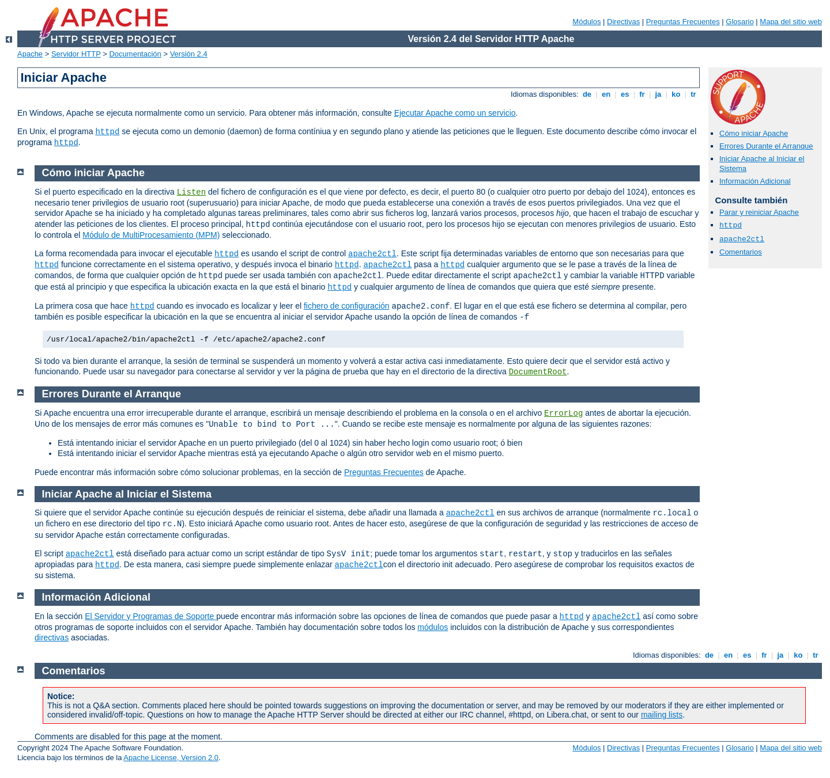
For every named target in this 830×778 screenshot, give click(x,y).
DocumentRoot (538, 372)
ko (676, 94)
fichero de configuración (347, 305)
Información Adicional (755, 181)
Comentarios (740, 252)
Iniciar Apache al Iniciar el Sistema (127, 494)
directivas (52, 637)
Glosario (739, 21)
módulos (432, 627)
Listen (191, 192)
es (624, 94)
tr (694, 94)
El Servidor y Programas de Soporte (150, 616)
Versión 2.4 (188, 54)
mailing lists (661, 714)
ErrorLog (563, 413)
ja (658, 94)
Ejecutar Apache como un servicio (455, 112)
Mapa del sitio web (791, 21)
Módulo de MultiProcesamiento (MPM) (151, 235)
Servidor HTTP (76, 54)
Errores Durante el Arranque (766, 146)
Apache (30, 54)
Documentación (135, 54)
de (586, 94)
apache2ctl (741, 239)
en (605, 94)
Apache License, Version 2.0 (170, 757)
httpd (107, 131)
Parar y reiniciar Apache (759, 212)
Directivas (623, 21)
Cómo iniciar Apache (753, 133)
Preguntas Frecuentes (683, 21)
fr (642, 94)
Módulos (586, 21)
